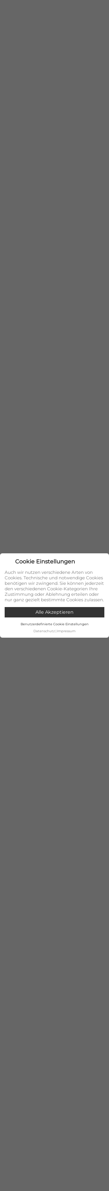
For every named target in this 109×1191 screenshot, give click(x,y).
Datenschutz (44, 631)
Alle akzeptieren (54, 612)
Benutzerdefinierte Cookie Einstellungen (55, 624)
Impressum (66, 631)
